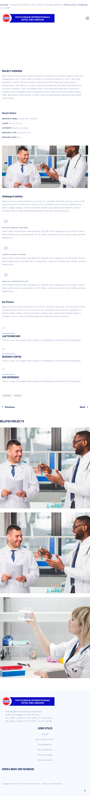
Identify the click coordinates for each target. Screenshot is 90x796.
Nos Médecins (45, 744)
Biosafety (7, 395)
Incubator (18, 395)
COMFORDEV (56, 784)
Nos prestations (45, 749)
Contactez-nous (45, 760)
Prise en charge (45, 755)
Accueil (45, 734)
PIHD (19, 784)
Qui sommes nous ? (45, 739)
